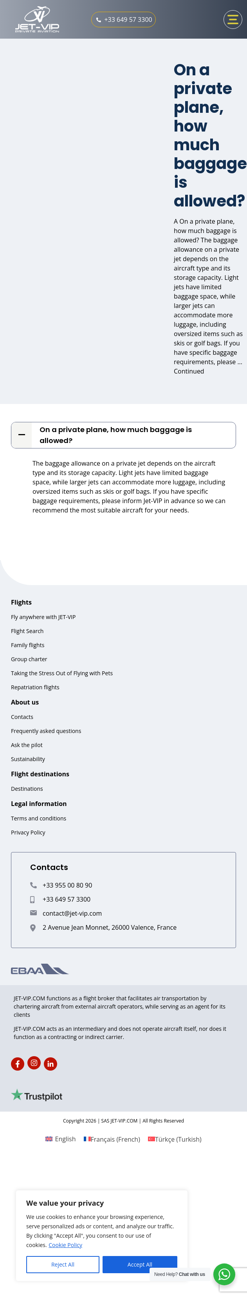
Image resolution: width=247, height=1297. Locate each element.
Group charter (29, 659)
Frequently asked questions (46, 731)
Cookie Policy (65, 1245)
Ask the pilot (27, 745)
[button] (123, 435)
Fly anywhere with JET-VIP (43, 617)
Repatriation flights (35, 687)
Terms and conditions (38, 818)
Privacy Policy (28, 832)
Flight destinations (40, 774)
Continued (189, 371)
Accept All (140, 1264)
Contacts (22, 717)
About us (25, 702)
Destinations (27, 788)
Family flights (27, 645)
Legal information (39, 803)
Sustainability (28, 759)
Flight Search (27, 631)
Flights (21, 602)
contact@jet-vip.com (72, 913)
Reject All (62, 1264)
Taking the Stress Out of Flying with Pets (62, 673)
